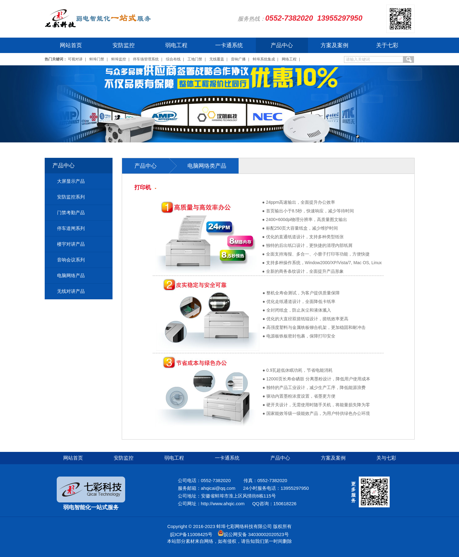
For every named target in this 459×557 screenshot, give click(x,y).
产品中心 (282, 45)
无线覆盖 (216, 59)
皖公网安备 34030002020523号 (256, 534)
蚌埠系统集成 (264, 59)
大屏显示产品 (71, 181)
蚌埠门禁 (96, 59)
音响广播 (238, 59)
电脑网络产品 (71, 275)
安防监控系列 (71, 196)
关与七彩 (386, 458)
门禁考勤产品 (71, 212)
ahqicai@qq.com (218, 488)
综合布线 (173, 59)
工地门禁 (194, 59)
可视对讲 (75, 59)
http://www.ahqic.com (223, 503)
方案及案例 (334, 45)
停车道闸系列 (71, 228)
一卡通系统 (229, 45)
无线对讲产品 (71, 291)
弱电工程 (176, 45)
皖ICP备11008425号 (191, 534)
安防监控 (124, 45)
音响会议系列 (71, 259)
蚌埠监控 (118, 59)
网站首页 (71, 45)
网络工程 (289, 59)
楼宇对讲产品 (71, 244)
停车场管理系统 (146, 59)
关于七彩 (387, 45)
